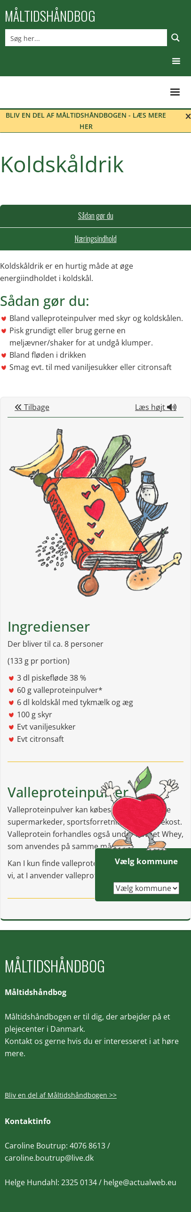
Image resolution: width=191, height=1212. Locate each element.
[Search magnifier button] (175, 37)
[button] (176, 61)
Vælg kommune (146, 861)
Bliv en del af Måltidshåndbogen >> (61, 1095)
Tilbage (32, 407)
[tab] (95, 216)
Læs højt (155, 407)
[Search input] (86, 38)
